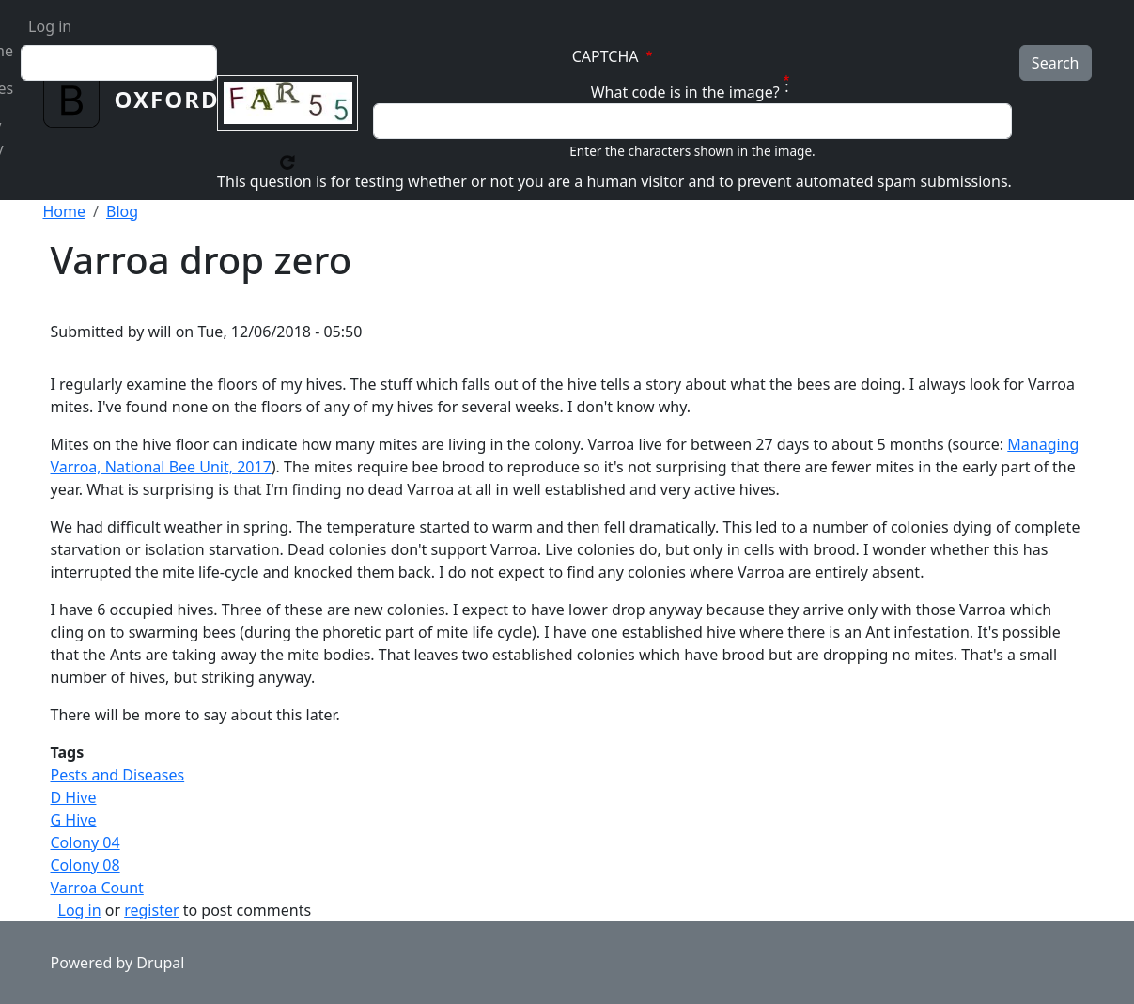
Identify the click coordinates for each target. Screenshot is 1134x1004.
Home (64, 211)
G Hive (74, 820)
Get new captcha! (287, 162)
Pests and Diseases (118, 775)
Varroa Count (97, 887)
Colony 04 (85, 842)
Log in (49, 26)
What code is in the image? (685, 92)
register (151, 910)
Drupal (160, 962)
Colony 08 (85, 865)
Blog (122, 211)
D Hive (74, 797)
